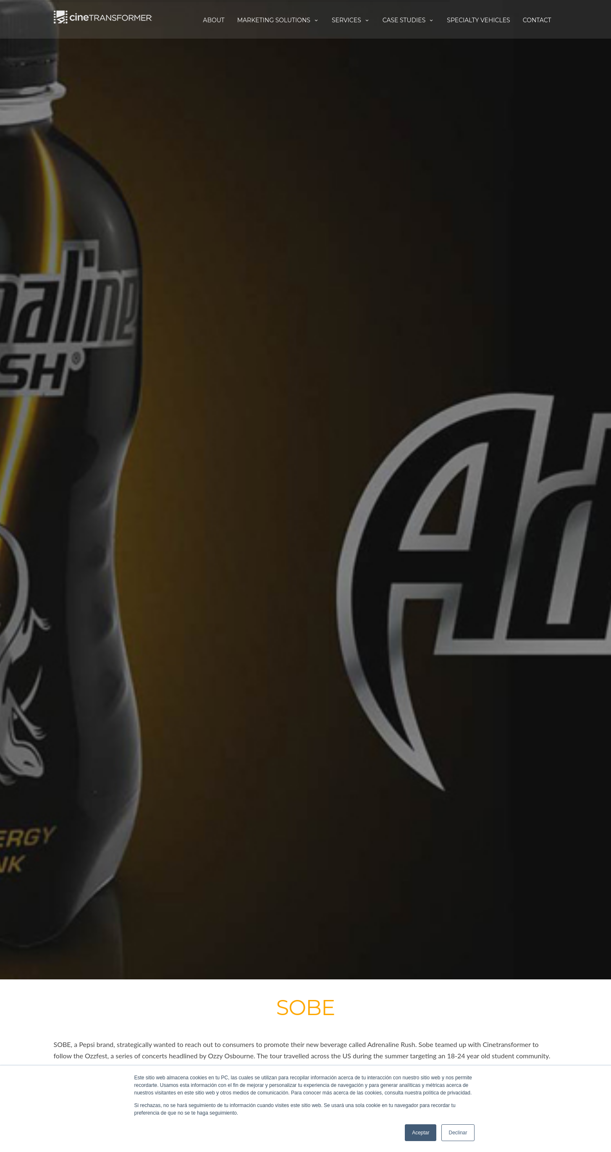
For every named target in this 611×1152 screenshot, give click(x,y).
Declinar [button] (457, 1133)
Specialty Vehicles (478, 20)
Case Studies (409, 20)
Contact (537, 20)
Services (351, 20)
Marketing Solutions (278, 20)
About (213, 20)
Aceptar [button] (420, 1133)
